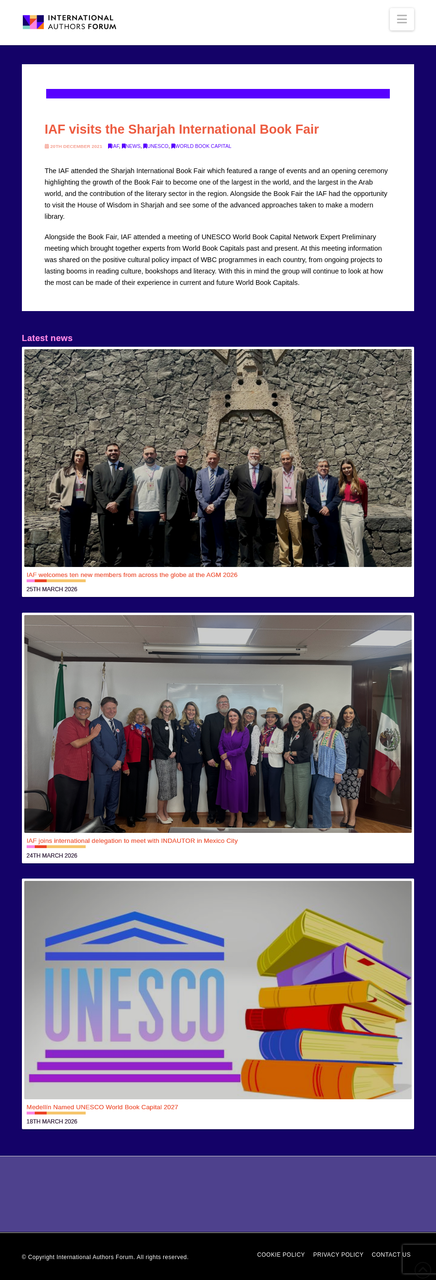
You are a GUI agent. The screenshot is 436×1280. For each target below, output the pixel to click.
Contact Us (391, 1254)
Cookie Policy (281, 1254)
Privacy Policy (338, 1254)
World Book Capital (201, 146)
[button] (402, 19)
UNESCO (155, 146)
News (131, 146)
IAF (113, 146)
